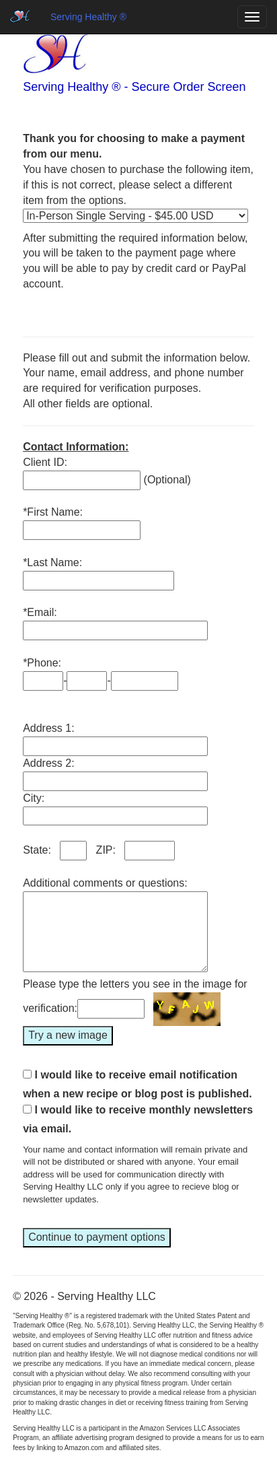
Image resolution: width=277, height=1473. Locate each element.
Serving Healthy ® (88, 16)
